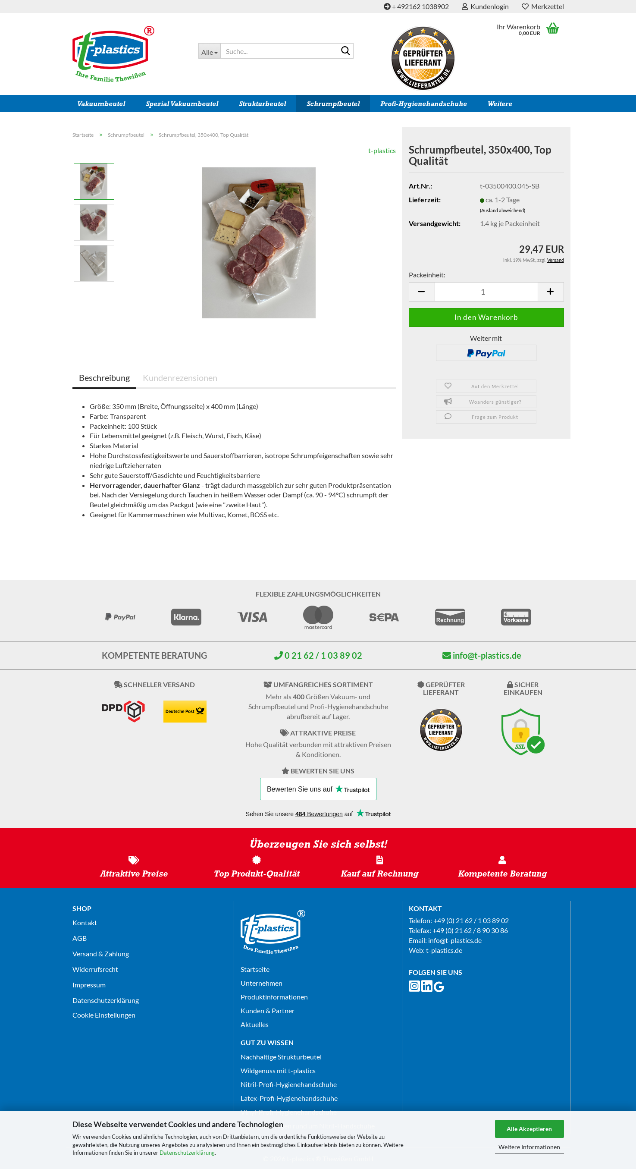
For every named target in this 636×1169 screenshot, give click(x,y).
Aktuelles (255, 1024)
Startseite (255, 969)
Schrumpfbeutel (333, 104)
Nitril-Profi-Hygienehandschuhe (289, 1084)
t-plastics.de (444, 950)
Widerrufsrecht (95, 969)
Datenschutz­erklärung (105, 1000)
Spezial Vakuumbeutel (182, 104)
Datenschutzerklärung (187, 1152)
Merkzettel (543, 6)
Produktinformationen (274, 997)
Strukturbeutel (262, 104)
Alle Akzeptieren (529, 1128)
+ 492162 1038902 (416, 6)
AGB (79, 938)
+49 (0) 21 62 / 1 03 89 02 (471, 920)
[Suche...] (209, 51)
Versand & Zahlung (100, 953)
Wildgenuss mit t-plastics (278, 1070)
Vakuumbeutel (101, 104)
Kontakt (84, 922)
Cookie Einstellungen (103, 1015)
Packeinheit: (427, 274)
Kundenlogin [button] (485, 6)
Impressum (89, 984)
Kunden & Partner (268, 1010)
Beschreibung (104, 377)
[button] (422, 292)
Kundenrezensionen (180, 377)
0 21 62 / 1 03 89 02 (318, 655)
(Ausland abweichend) (502, 210)
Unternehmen (261, 983)
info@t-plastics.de (481, 655)
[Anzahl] (486, 292)
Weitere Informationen (529, 1146)
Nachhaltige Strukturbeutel (281, 1057)
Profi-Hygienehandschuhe (423, 104)
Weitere (500, 104)
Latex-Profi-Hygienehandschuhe (289, 1098)
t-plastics (382, 150)
